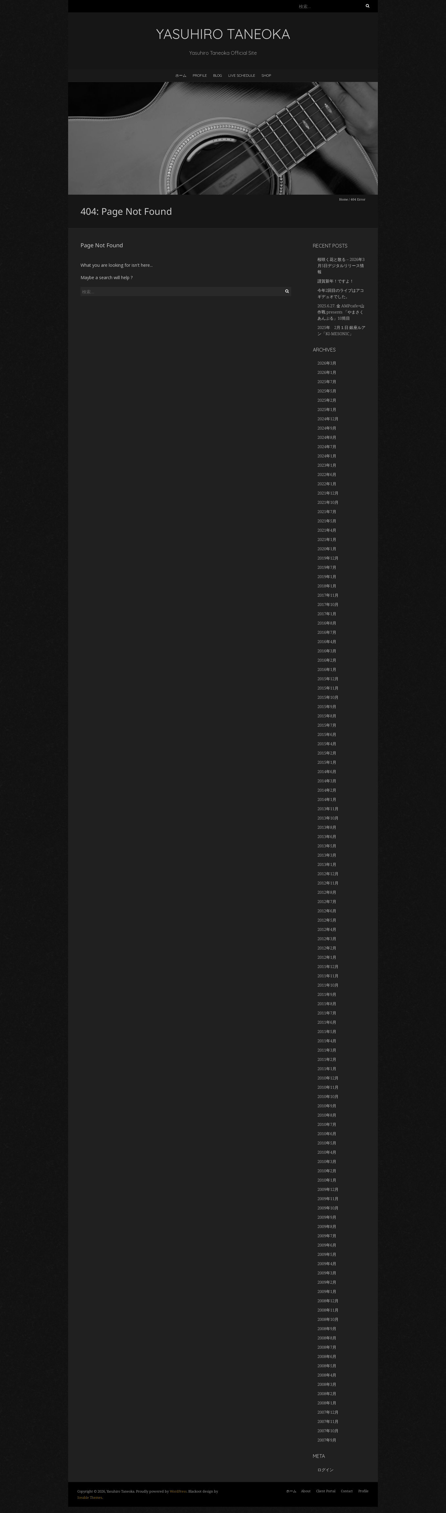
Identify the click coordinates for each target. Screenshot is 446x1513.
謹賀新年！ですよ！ (335, 281)
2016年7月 (326, 632)
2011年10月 (328, 985)
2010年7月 (326, 1124)
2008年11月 (328, 1310)
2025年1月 (326, 409)
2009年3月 (326, 1273)
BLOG (217, 75)
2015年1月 (326, 762)
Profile (200, 75)
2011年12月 (328, 966)
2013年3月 (326, 855)
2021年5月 (326, 521)
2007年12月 (328, 1412)
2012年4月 (326, 929)
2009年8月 (326, 1226)
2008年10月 (328, 1319)
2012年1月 (326, 957)
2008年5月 (326, 1365)
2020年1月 (326, 548)
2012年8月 (326, 892)
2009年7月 (326, 1235)
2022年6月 (326, 474)
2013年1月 (326, 864)
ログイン (325, 1469)
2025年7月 (326, 381)
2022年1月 (326, 483)
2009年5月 (326, 1254)
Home (343, 199)
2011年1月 (326, 1068)
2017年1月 (326, 613)
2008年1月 (326, 1403)
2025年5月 (326, 391)
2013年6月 (326, 836)
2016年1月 (326, 669)
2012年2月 (326, 948)
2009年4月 (326, 1263)
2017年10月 (328, 604)
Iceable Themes (89, 1497)
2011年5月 (326, 1031)
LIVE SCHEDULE (241, 75)
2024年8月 (326, 437)
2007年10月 (328, 1430)
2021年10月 (328, 502)
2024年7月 (326, 446)
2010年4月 (326, 1152)
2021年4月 (326, 530)
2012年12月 (328, 873)
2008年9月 (326, 1328)
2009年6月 (326, 1245)
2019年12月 (328, 558)
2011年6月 (326, 1022)
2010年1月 (326, 1180)
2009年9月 (326, 1217)
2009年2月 (326, 1282)
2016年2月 (326, 660)
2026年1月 (326, 372)
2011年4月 (326, 1041)
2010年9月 (326, 1106)
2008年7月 (326, 1347)
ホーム (180, 75)
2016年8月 (326, 623)
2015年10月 (328, 697)
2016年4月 (326, 641)
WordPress (178, 1491)
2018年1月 (326, 586)
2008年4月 (326, 1375)
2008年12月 (328, 1300)
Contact (347, 1491)
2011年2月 (326, 1059)
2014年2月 (326, 790)
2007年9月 (326, 1440)
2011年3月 (326, 1050)
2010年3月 (326, 1161)
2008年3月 (326, 1384)
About (306, 1491)
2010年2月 (326, 1171)
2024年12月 (328, 418)
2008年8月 (326, 1338)
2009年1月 (326, 1291)
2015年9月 (326, 706)
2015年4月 (326, 743)
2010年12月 (328, 1078)
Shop (266, 75)
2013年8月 (326, 827)
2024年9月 (326, 428)
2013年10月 (328, 818)
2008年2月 (326, 1393)
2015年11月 (328, 688)
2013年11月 (328, 808)
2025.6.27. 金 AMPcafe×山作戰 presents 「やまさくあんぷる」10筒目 (340, 312)
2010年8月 (326, 1115)
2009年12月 (328, 1189)
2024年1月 (326, 456)
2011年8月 (326, 1003)
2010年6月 (326, 1133)
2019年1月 (326, 576)
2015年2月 (326, 753)
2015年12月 (328, 678)
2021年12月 (328, 493)
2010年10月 (328, 1096)
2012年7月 (326, 901)
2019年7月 (326, 567)
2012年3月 (326, 938)
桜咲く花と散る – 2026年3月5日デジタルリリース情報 (341, 266)
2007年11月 (328, 1421)
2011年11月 (328, 976)
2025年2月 (326, 400)
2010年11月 (328, 1087)
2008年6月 (326, 1356)
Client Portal (325, 1491)
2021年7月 (326, 511)
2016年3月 (326, 651)
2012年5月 (326, 920)
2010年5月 (326, 1143)
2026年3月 (326, 363)
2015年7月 (326, 725)
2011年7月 (326, 1013)
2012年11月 (328, 883)
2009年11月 (328, 1198)
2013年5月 (326, 846)
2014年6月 (326, 771)
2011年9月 (326, 994)
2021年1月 (326, 539)
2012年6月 (326, 911)
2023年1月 (326, 465)
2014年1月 (326, 799)
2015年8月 (326, 716)
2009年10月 (328, 1208)
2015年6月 (326, 734)
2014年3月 (326, 781)
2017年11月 (328, 595)
